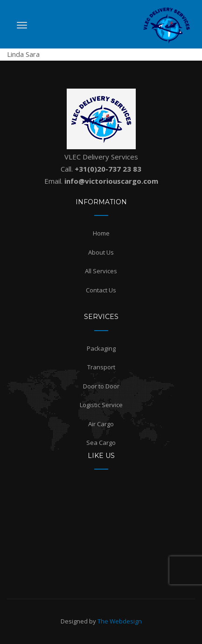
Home (101, 233)
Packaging (101, 348)
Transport (101, 367)
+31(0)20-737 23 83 (108, 168)
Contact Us (101, 290)
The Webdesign (120, 621)
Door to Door (101, 386)
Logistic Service (101, 405)
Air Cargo (101, 424)
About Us (101, 252)
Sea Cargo (101, 442)
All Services (101, 271)
